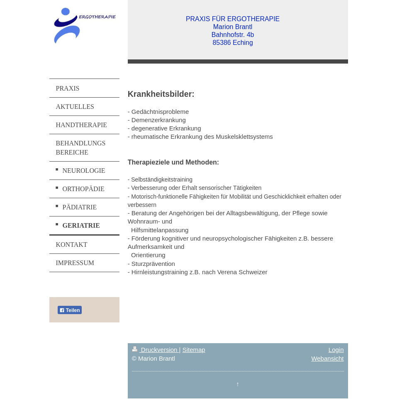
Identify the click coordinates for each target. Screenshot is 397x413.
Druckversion (155, 349)
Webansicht (327, 358)
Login (336, 349)
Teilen (69, 310)
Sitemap (194, 349)
